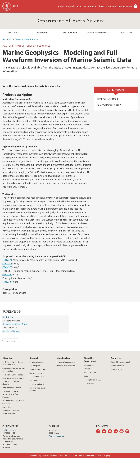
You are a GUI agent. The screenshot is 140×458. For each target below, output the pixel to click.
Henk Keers (7, 317)
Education (12, 32)
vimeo (111, 431)
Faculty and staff (117, 365)
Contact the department (120, 362)
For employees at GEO (92, 380)
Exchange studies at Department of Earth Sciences (10, 394)
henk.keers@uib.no (11, 331)
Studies (61, 6)
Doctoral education (37, 373)
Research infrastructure (65, 362)
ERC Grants (33, 380)
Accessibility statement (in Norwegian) (94, 455)
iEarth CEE (6, 407)
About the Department (96, 32)
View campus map (56, 436)
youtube (122, 431)
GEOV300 (7, 274)
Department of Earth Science (70, 20)
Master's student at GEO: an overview (13, 401)
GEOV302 (7, 281)
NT (10, 39)
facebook (99, 431)
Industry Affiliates (36, 384)
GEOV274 (7, 259)
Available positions (49, 455)
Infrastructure (69, 32)
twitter (105, 431)
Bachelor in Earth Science (12, 375)
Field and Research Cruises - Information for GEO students (13, 381)
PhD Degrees (34, 365)
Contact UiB (35, 455)
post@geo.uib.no (9, 430)
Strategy (87, 368)
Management (89, 365)
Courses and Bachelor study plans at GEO (13, 369)
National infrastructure (65, 365)
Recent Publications (37, 369)
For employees (125, 6)
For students (111, 6)
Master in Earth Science (11, 387)
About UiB (81, 6)
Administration (90, 372)
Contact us (125, 32)
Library (101, 6)
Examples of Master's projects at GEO (10, 411)
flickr (116, 431)
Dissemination (116, 369)
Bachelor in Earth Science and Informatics (12, 363)
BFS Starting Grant (36, 376)
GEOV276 (7, 263)
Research (70, 6)
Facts (86, 376)
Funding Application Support (37, 389)
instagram (128, 431)
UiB (3, 39)
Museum (92, 6)
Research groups (36, 362)
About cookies (71, 455)
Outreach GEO (89, 383)
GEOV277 (7, 267)
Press (61, 455)
